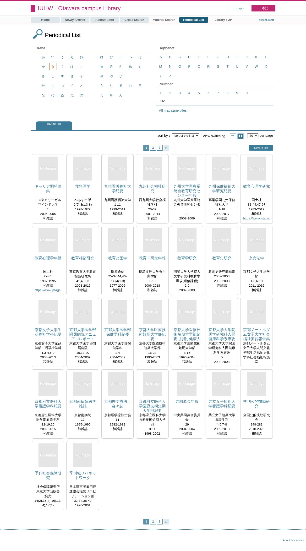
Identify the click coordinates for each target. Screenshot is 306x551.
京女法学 (256, 258)
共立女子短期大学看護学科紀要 (221, 403)
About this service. (294, 540)
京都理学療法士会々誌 (117, 403)
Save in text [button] (261, 147)
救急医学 (82, 186)
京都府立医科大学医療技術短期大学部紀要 (152, 406)
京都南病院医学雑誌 (82, 403)
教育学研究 (187, 258)
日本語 (263, 8)
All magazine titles (173, 110)
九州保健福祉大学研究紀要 (221, 188)
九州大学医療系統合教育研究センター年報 (187, 190)
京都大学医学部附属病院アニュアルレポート (82, 334)
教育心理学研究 (256, 186)
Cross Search (134, 20)
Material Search (164, 20)
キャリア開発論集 (48, 188)
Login (240, 8)
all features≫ (267, 19)
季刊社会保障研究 (48, 475)
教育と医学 (117, 258)
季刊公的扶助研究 (256, 403)
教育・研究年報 (152, 258)
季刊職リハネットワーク (82, 475)
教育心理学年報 (48, 258)
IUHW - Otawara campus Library (79, 8)
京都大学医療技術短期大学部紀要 (152, 334)
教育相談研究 (82, 258)
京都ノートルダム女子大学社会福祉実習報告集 (256, 334)
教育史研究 (221, 258)
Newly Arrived (75, 20)
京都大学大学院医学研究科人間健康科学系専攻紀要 (221, 334)
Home (45, 20)
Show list (233, 136)
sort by (163, 135)
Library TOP (223, 20)
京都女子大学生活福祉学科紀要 (48, 332)
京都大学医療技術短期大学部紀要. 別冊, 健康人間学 (187, 334)
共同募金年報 (186, 401)
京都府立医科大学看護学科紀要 (48, 403)
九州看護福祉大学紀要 (117, 188)
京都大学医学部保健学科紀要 (117, 332)
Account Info (104, 20)
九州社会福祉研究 (152, 188)
